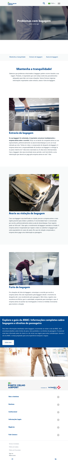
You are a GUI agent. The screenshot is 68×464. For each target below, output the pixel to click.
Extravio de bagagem (35, 57)
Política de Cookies (13, 447)
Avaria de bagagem (52, 57)
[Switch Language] (51, 3)
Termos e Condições (14, 444)
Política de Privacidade (15, 450)
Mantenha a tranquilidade (17, 57)
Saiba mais (8, 342)
